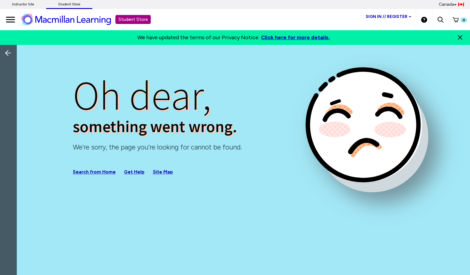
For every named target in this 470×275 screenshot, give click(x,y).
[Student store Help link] (424, 19)
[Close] (460, 37)
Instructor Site (23, 4)
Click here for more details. (295, 37)
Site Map (163, 172)
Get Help (134, 172)
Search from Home (94, 172)
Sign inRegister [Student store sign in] (388, 16)
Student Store (69, 4)
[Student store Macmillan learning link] (70, 19)
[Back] (9, 93)
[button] (440, 19)
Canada (451, 4)
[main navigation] (10, 19)
